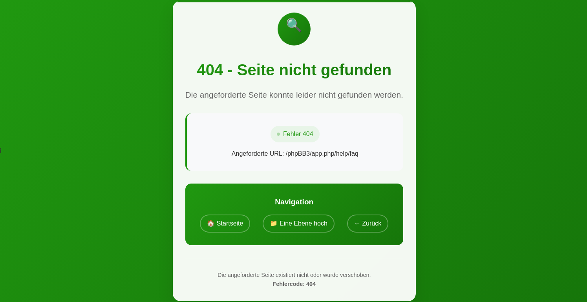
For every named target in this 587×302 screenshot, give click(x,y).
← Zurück (367, 223)
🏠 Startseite (225, 223)
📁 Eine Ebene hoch (298, 223)
